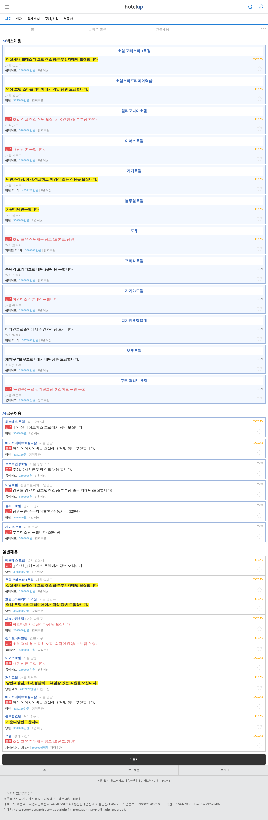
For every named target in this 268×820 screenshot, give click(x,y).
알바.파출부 (97, 29)
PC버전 (166, 780)
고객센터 (223, 770)
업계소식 (33, 19)
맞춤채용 (162, 29)
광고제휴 (134, 770)
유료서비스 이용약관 (123, 780)
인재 (19, 19)
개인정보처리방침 (149, 780)
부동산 (68, 19)
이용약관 (103, 780)
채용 (8, 19)
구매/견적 (52, 19)
